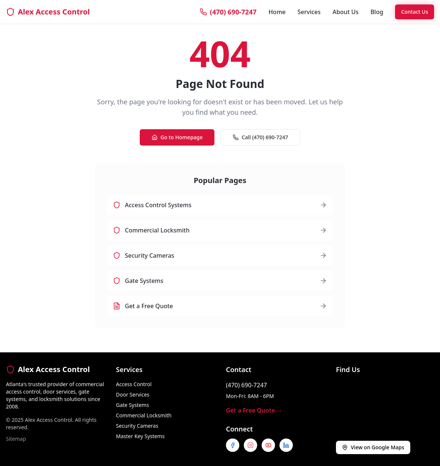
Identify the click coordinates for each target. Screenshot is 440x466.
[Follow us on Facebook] (232, 445)
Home (276, 12)
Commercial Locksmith (143, 415)
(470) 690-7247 (246, 385)
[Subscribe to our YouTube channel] (268, 445)
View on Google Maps (373, 447)
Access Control (134, 384)
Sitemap (16, 438)
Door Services (132, 394)
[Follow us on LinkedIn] (286, 445)
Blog (377, 12)
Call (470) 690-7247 (260, 137)
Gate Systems (132, 404)
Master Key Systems (140, 436)
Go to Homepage (177, 137)
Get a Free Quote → (254, 410)
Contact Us (414, 11)
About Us (346, 12)
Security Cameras (137, 425)
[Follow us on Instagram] (250, 445)
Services (308, 12)
